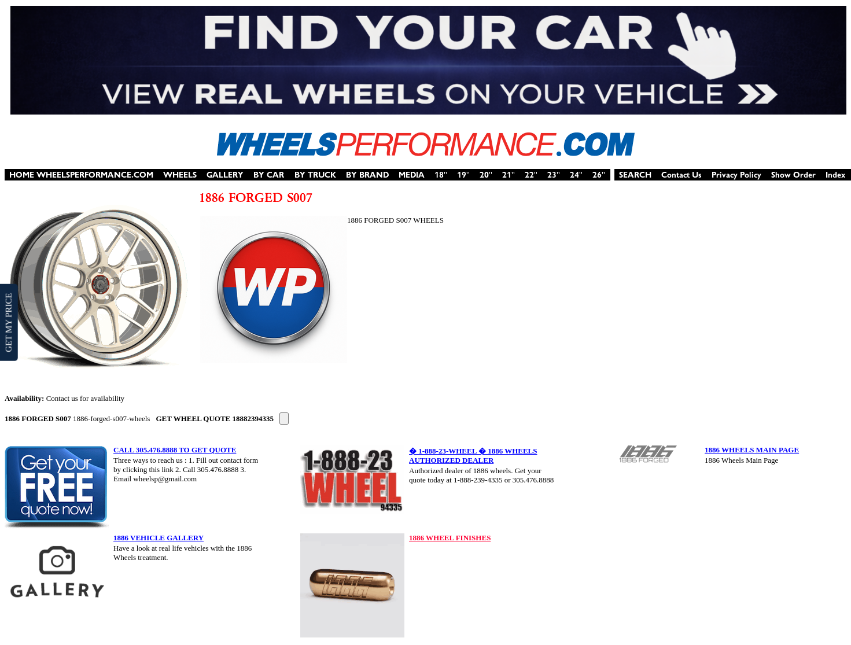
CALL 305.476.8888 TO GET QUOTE (174, 449)
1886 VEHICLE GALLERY (158, 537)
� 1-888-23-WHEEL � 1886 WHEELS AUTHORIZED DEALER (473, 456)
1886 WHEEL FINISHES (450, 537)
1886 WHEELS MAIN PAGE (752, 449)
